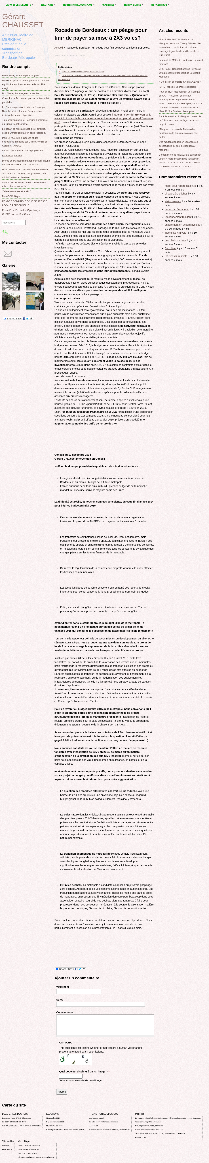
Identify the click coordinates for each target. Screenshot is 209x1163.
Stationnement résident (178, 217)
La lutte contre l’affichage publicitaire (103, 1122)
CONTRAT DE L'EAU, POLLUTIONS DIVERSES (21, 1126)
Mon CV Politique (11, 196)
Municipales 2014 (53, 1118)
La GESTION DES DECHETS (14, 1122)
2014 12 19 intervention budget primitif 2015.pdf (83, 71)
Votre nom (62, 986)
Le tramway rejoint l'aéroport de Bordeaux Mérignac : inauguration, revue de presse (168, 1118)
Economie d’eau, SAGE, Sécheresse (16, 1118)
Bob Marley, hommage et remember (20, 93)
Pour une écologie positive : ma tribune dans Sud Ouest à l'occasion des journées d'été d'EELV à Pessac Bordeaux (25, 173)
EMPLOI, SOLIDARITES (27, 1153)
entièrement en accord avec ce (182, 224)
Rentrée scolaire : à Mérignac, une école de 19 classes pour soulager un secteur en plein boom (180, 120)
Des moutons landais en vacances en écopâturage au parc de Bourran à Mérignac (178, 146)
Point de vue (7, 1149)
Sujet (59, 999)
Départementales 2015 (55, 1122)
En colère (170, 248)
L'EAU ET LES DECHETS (19, 4)
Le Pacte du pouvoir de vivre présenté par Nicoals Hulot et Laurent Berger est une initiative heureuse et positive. (24, 111)
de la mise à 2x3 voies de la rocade (104, 118)
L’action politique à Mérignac (29, 1145)
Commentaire (65, 1012)
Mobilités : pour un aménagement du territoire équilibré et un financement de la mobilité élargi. (25, 84)
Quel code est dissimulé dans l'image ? (84, 1071)
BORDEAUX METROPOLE (29, 1149)
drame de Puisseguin (177, 209)
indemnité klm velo (176, 232)
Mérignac (5, 1145)
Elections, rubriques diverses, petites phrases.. (36, 1157)
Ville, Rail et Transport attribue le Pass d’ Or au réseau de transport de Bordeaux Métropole (180, 73)
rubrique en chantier (97, 1118)
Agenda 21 (93, 1126)
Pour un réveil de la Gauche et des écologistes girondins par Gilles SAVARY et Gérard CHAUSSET (24, 142)
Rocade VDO (140, 1138)
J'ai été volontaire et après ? (16, 191)
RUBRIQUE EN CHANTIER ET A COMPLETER (65, 1130)
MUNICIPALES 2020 (54, 1126)
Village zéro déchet (176, 193)
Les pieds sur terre (175, 240)
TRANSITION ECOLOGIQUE (79, 4)
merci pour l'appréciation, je (181, 185)
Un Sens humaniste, (176, 256)
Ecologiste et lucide (12, 155)
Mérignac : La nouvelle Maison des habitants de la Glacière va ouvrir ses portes (178, 133)
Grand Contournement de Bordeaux (149, 1130)
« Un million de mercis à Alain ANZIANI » (180, 81)
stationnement (173, 201)
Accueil (58, 47)
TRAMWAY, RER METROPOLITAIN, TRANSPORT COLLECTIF (160, 1134)
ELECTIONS (48, 4)
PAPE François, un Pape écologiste (20, 75)
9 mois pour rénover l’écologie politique (22, 150)
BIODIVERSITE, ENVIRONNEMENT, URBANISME (109, 1130)
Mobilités (109, 4)
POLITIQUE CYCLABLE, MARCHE (149, 1126)
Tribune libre (133, 4)
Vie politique (159, 4)
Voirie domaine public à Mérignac (148, 1122)
